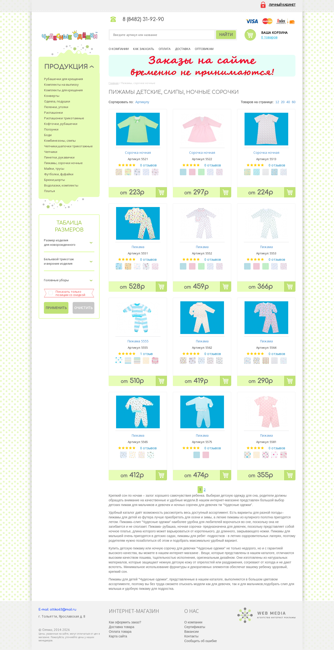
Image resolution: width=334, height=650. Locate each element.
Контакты (191, 636)
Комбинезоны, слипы (60, 140)
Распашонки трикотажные (64, 118)
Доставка (182, 49)
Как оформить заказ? (125, 622)
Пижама (137, 247)
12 (277, 102)
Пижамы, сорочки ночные (63, 163)
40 (288, 102)
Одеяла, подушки (57, 101)
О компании (119, 49)
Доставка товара (121, 627)
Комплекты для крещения (63, 90)
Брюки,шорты (54, 180)
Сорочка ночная (138, 152)
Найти (226, 34)
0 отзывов (148, 165)
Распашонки (53, 112)
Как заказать (143, 49)
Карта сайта (118, 636)
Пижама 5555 (138, 341)
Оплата (165, 49)
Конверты (51, 96)
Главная (114, 83)
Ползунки (51, 129)
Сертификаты (194, 627)
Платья (49, 191)
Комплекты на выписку (61, 84)
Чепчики (50, 152)
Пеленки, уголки (56, 107)
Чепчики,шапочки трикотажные (68, 146)
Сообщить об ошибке (200, 641)
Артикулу (142, 102)
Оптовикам (204, 49)
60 (293, 102)
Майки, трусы (54, 168)
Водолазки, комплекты (61, 185)
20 (283, 102)
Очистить (83, 308)
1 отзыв (146, 353)
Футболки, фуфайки (58, 174)
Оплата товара (120, 631)
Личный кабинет (282, 5)
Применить (56, 308)
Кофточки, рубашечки (60, 124)
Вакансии (191, 631)
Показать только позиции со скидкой (70, 293)
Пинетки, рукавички (59, 157)
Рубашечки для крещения (63, 79)
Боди (48, 135)
